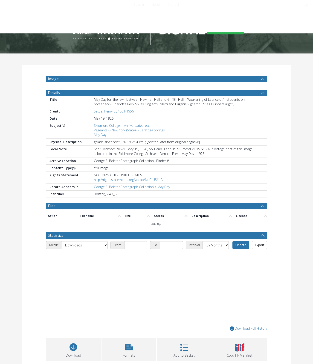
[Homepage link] (156, 29)
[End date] (171, 256)
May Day (100, 146)
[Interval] (216, 256)
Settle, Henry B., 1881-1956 (114, 122)
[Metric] (84, 256)
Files (51, 216)
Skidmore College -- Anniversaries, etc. (122, 136)
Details (54, 103)
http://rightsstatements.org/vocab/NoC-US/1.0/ (128, 191)
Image (53, 78)
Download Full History (248, 339)
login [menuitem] (306, 4)
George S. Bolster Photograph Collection (124, 198)
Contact (173, 4)
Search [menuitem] (139, 4)
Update (240, 256)
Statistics (55, 246)
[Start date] (135, 256)
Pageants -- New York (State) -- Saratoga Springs (129, 141)
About (155, 4)
